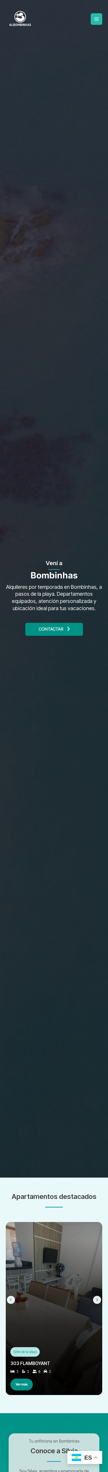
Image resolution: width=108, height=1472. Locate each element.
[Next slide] (97, 1300)
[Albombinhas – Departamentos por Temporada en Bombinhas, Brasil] (20, 18)
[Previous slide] (11, 1300)
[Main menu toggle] (96, 19)
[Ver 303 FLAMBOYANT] (54, 1308)
